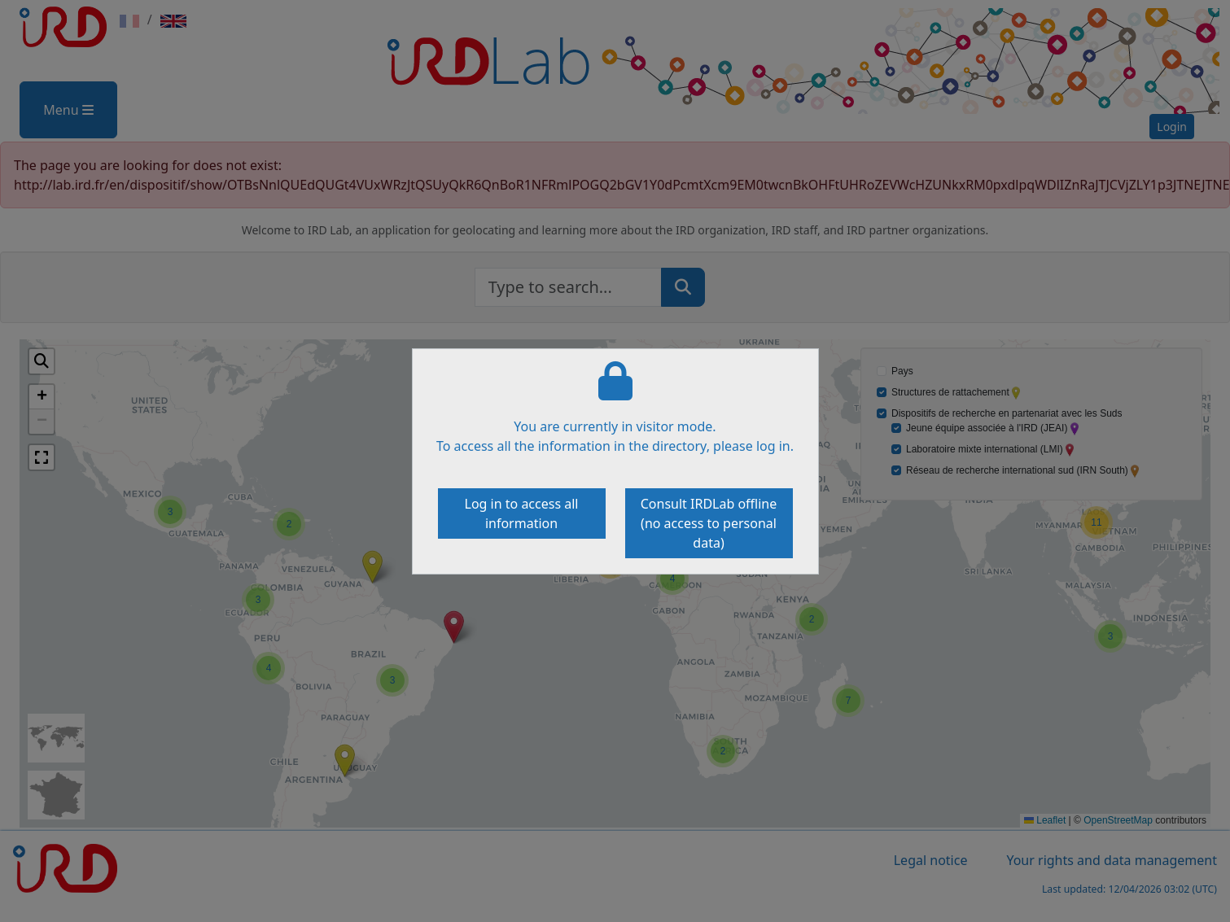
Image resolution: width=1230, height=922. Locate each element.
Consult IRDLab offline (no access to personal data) (709, 523)
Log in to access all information (522, 513)
